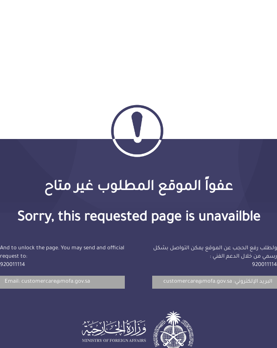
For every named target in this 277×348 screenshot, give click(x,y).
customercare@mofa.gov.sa (197, 282)
